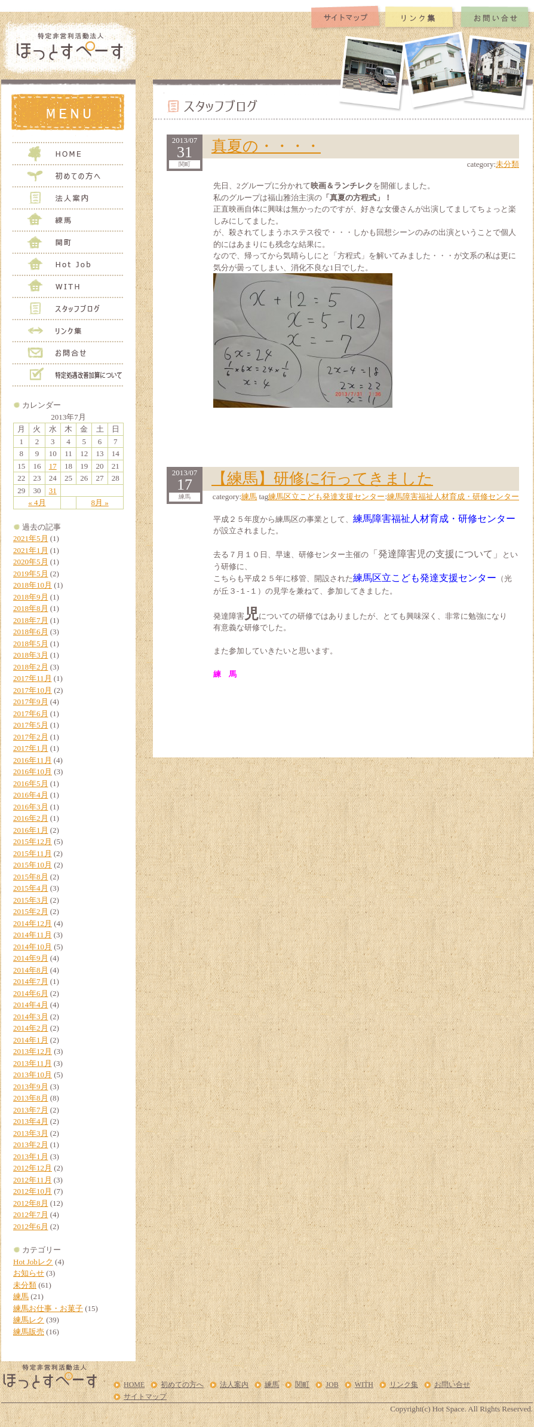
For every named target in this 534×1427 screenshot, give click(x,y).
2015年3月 (30, 900)
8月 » (99, 502)
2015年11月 (32, 853)
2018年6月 (30, 631)
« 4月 (36, 502)
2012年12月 (32, 1167)
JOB (332, 1384)
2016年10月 (32, 771)
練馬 (21, 1296)
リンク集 (403, 1384)
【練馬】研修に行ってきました (322, 478)
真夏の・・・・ (266, 146)
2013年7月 (30, 1109)
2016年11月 (32, 760)
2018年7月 (30, 620)
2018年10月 (32, 584)
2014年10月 (32, 946)
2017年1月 (30, 748)
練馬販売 (28, 1331)
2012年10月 (32, 1191)
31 (53, 490)
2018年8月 (30, 608)
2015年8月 (30, 876)
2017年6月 (30, 713)
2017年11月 (32, 678)
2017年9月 (30, 701)
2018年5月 (30, 643)
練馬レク (28, 1319)
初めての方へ (182, 1384)
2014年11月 (32, 934)
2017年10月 (32, 690)
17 (53, 466)
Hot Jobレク (33, 1261)
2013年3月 (30, 1133)
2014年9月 (30, 958)
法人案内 (234, 1384)
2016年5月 (30, 783)
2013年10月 (32, 1074)
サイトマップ (145, 1396)
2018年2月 (30, 666)
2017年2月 (30, 736)
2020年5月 (30, 561)
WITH (364, 1384)
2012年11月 (32, 1179)
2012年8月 (30, 1203)
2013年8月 (30, 1097)
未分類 (24, 1285)
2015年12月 (32, 841)
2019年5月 (30, 573)
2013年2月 (30, 1144)
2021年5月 (30, 538)
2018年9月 (30, 596)
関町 (302, 1384)
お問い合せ (452, 1384)
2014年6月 (30, 993)
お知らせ (28, 1273)
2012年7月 (30, 1214)
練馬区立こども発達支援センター (326, 496)
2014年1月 (30, 1039)
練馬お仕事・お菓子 (48, 1308)
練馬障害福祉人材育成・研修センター (453, 496)
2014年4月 (30, 1004)
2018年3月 (30, 654)
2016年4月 (30, 794)
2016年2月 (30, 818)
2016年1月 (30, 830)
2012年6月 (30, 1226)
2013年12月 (32, 1051)
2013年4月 (30, 1121)
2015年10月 (32, 864)
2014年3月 (30, 1016)
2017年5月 (30, 724)
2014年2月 (30, 1027)
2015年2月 (30, 911)
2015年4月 (30, 888)
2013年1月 (30, 1156)
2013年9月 (30, 1086)
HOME (134, 1384)
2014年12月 (32, 923)
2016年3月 (30, 806)
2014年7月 (30, 981)
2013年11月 (32, 1063)
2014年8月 (30, 969)
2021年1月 (30, 550)
